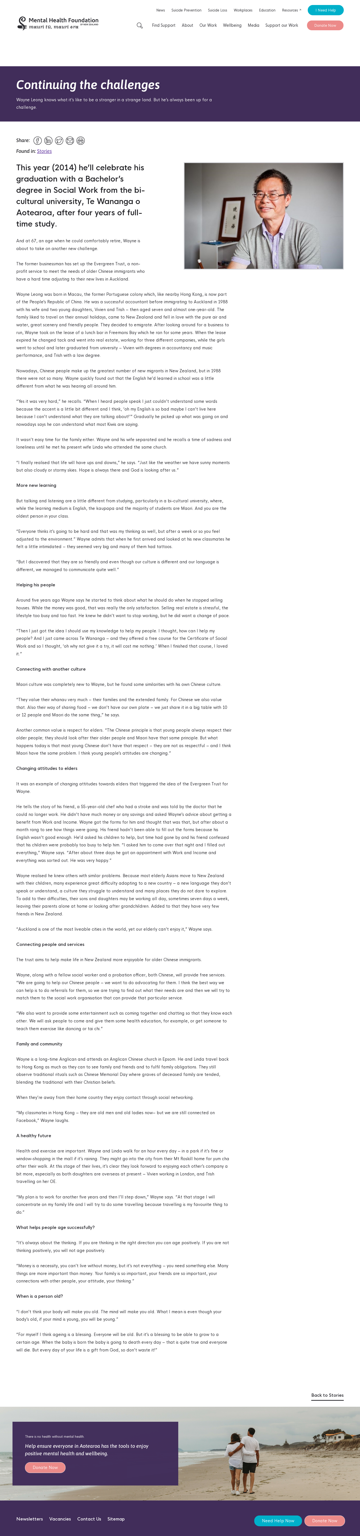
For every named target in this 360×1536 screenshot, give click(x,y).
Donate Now (325, 25)
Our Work (208, 25)
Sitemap (116, 1519)
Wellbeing (232, 25)
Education (267, 10)
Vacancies (60, 1519)
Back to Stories (327, 1395)
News (160, 10)
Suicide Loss (217, 10)
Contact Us (89, 1519)
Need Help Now (278, 1520)
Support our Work (282, 25)
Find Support (164, 25)
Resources (292, 10)
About (187, 25)
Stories (44, 151)
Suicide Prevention (187, 10)
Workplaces (243, 10)
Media (253, 25)
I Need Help (326, 10)
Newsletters (29, 1519)
